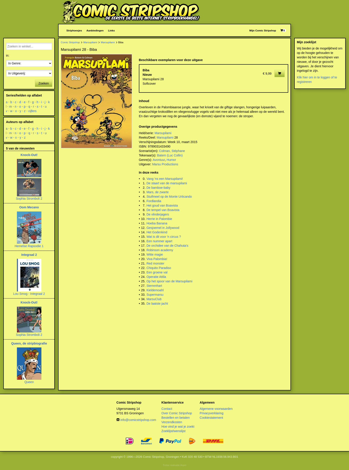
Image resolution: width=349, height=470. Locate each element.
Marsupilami (90, 42)
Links (111, 30)
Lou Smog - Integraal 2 (29, 294)
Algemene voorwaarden (216, 408)
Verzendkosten (171, 422)
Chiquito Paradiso (158, 268)
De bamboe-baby (158, 187)
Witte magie (154, 254)
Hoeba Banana (156, 223)
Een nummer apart (159, 241)
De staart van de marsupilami (166, 183)
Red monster (155, 263)
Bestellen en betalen (175, 417)
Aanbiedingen (94, 30)
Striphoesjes (74, 30)
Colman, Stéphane (172, 151)
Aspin (183, 465)
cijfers (33, 111)
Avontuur (159, 160)
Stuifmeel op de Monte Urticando (169, 196)
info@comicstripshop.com (138, 420)
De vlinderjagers (157, 214)
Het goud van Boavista (162, 205)
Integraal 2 (29, 255)
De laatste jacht (157, 303)
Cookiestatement (211, 417)
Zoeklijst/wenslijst (173, 431)
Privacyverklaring (211, 413)
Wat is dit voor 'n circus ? (163, 236)
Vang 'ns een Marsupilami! (164, 179)
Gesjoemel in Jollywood (162, 228)
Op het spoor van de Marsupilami (169, 281)
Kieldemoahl (155, 290)
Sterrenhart (154, 285)
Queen (29, 382)
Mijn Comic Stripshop (262, 30)
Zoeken (44, 83)
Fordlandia (153, 201)
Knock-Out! (29, 155)
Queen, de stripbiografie (29, 343)
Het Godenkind (156, 232)
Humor (171, 160)
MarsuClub (154, 299)
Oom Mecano (29, 207)
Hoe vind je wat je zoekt (177, 426)
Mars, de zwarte (157, 192)
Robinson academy (159, 250)
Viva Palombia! (156, 259)
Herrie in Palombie (159, 219)
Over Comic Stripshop (176, 413)
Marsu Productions (165, 164)
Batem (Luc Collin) (170, 155)
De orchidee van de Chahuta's (167, 245)
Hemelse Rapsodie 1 (29, 246)
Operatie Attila (156, 277)
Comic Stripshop (70, 42)
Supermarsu (154, 294)
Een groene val (156, 272)
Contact (166, 408)
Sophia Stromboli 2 (29, 198)
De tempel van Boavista (162, 210)
